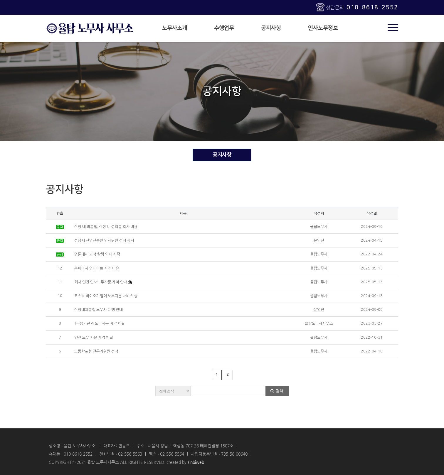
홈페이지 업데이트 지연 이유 (96, 268)
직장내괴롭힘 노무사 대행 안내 (98, 310)
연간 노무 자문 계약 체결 (93, 337)
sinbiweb (196, 462)
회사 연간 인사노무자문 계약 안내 (100, 282)
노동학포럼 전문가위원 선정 (96, 351)
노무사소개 (174, 28)
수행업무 (224, 28)
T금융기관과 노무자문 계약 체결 (99, 323)
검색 (279, 391)
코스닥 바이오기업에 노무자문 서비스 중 (106, 296)
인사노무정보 (323, 28)
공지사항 (271, 28)
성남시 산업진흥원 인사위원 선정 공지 (104, 240)
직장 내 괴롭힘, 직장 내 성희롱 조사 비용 (106, 227)
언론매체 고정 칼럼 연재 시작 (97, 254)
